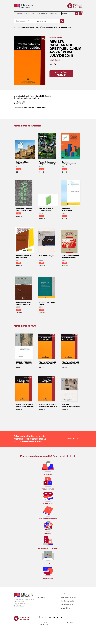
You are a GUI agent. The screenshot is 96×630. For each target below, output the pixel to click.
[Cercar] (62, 21)
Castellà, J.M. (24, 96)
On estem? (41, 597)
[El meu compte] (76, 13)
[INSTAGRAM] (50, 617)
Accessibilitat (65, 608)
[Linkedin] (53, 617)
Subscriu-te (73, 439)
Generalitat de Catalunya (29, 98)
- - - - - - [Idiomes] (68, 13)
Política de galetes (67, 604)
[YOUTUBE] (46, 617)
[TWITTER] (42, 617)
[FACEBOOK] (39, 617)
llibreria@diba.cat (19, 606)
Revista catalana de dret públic (33, 108)
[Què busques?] (24, 21)
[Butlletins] (57, 617)
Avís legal (64, 594)
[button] (80, 13)
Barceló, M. (40, 96)
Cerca (73, 21)
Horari (40, 594)
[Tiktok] (61, 617)
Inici (15, 27)
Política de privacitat (67, 601)
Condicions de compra (68, 597)
